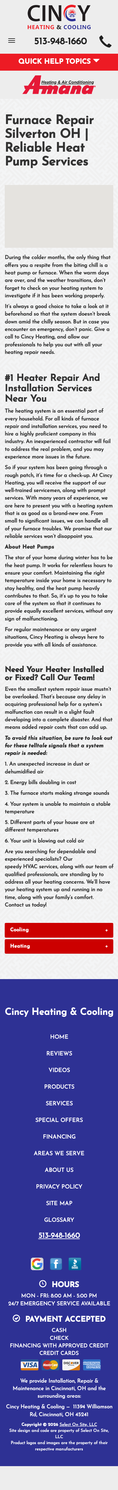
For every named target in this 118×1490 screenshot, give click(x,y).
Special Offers (59, 1120)
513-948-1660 (59, 1236)
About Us (59, 1170)
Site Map (59, 1203)
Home (59, 1037)
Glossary (59, 1220)
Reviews (59, 1054)
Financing (59, 1137)
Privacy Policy (59, 1187)
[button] (59, 930)
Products (59, 1087)
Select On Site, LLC (78, 1425)
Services (59, 1104)
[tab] (59, 930)
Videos (59, 1070)
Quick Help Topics (59, 62)
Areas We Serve (59, 1154)
